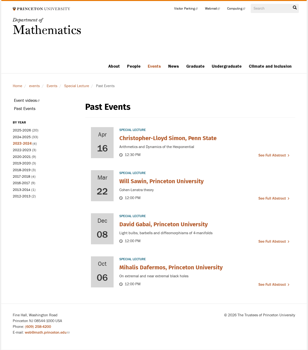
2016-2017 (21, 183)
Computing (238, 9)
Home (17, 86)
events (34, 86)
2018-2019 (22, 170)
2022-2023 (22, 150)
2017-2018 (21, 177)
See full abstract (272, 155)
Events (154, 66)
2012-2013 (22, 196)
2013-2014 (21, 190)
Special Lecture (76, 86)
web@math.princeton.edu (47, 332)
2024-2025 (22, 137)
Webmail (214, 9)
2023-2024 (22, 143)
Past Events (24, 108)
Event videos (33, 101)
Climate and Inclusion (270, 66)
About (114, 66)
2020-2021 (22, 157)
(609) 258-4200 (38, 327)
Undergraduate (227, 66)
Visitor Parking (187, 9)
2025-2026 (22, 130)
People (134, 66)
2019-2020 (22, 163)
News (173, 66)
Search (295, 8)
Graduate (195, 66)
